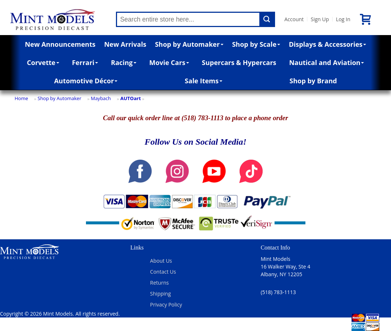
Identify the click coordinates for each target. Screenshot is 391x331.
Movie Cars (169, 62)
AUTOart (130, 98)
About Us (161, 260)
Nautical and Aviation (326, 62)
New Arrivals (125, 44)
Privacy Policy (166, 304)
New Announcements (60, 44)
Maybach (101, 98)
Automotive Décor (85, 80)
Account (294, 19)
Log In (343, 19)
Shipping (160, 293)
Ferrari (85, 62)
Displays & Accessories (327, 44)
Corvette (43, 62)
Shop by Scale (256, 44)
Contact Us (163, 271)
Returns (159, 282)
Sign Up (320, 19)
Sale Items (203, 80)
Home (21, 98)
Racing (123, 62)
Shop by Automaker (189, 44)
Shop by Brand (313, 80)
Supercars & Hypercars (239, 62)
